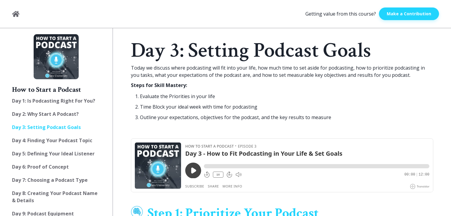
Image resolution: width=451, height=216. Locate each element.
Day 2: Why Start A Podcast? (45, 114)
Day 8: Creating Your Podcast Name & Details (55, 197)
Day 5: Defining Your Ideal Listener (53, 153)
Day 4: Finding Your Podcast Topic (52, 140)
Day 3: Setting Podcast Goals (46, 127)
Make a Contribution (409, 13)
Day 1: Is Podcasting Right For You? (53, 101)
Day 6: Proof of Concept (40, 167)
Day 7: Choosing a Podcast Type (50, 180)
